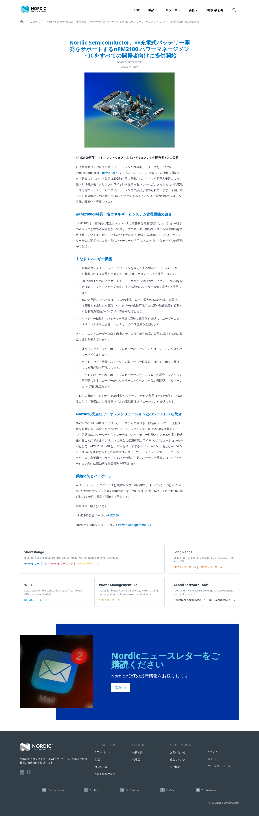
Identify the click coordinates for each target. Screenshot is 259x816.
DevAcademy (132, 790)
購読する (121, 688)
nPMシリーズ (109, 600)
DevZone (170, 790)
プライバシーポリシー (220, 766)
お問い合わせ (214, 10)
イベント (213, 751)
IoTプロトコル (103, 752)
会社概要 (175, 766)
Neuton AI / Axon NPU (189, 600)
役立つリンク (177, 759)
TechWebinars (208, 790)
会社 (192, 10)
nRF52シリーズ (87, 563)
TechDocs (94, 790)
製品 (151, 10)
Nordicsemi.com (56, 790)
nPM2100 (108, 173)
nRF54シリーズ (35, 563)
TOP (137, 10)
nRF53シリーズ (61, 563)
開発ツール (101, 766)
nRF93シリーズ (210, 567)
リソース (171, 10)
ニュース (35, 21)
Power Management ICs (134, 525)
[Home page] (34, 9)
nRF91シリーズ (184, 567)
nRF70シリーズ (35, 600)
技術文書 (137, 752)
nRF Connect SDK (221, 600)
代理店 (136, 759)
